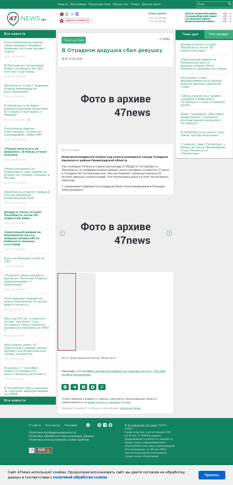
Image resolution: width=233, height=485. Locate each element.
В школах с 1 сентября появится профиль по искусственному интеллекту (27, 374)
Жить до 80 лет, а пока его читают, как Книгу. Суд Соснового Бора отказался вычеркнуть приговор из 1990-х (27, 327)
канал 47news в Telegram (104, 402)
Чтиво (134, 4)
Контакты (52, 425)
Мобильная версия (62, 14)
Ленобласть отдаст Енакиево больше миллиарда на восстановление (27, 91)
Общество (120, 4)
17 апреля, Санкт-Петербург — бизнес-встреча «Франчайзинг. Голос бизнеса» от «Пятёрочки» (203, 149)
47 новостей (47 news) (143, 425)
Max (110, 425)
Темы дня (190, 34)
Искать (229, 3)
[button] (65, 387)
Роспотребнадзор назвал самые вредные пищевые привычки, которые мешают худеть (27, 49)
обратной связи (130, 408)
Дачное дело (151, 4)
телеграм (72, 14)
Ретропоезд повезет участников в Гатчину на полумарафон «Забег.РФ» (27, 134)
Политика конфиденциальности (52, 432)
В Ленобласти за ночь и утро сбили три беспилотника (202, 134)
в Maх (127, 402)
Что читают (219, 34)
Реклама (71, 425)
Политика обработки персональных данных (61, 436)
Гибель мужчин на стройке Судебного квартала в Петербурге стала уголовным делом (202, 100)
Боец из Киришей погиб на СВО (27, 262)
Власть (62, 4)
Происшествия (99, 4)
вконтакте (67, 14)
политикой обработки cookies (80, 477)
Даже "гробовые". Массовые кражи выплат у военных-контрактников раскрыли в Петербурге (202, 119)
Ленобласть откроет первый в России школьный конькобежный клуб (27, 198)
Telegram (105, 425)
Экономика (78, 4)
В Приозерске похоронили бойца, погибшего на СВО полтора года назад (27, 71)
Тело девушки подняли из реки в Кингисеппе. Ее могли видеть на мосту (27, 304)
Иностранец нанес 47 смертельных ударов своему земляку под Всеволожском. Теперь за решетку (27, 352)
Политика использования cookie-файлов (59, 440)
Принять (212, 475)
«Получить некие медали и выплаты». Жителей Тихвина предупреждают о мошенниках (27, 282)
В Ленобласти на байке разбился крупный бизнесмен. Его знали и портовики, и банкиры (27, 112)
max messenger (77, 14)
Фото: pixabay (70, 150)
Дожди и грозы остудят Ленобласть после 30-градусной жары (198, 47)
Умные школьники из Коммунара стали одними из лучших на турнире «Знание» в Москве (27, 176)
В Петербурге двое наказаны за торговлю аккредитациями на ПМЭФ (27, 394)
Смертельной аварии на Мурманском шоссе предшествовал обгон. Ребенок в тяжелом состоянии (203, 64)
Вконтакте (88, 425)
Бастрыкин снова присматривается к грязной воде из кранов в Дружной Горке (201, 82)
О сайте (35, 425)
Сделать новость (77, 20)
